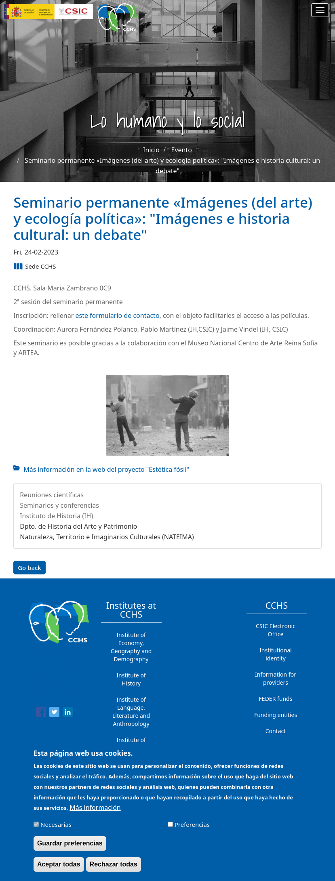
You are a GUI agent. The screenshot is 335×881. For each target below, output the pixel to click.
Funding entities (275, 715)
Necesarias (56, 830)
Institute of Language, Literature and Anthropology (131, 712)
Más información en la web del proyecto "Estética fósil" (106, 469)
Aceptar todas (58, 869)
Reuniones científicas (52, 494)
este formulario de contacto (117, 315)
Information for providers (275, 678)
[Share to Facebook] (41, 713)
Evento (181, 149)
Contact (275, 731)
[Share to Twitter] (54, 713)
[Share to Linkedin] (68, 713)
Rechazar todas (113, 869)
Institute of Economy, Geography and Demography (131, 647)
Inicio (151, 149)
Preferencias (192, 830)
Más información (95, 812)
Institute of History (130, 679)
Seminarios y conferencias (59, 505)
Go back (29, 568)
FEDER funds (276, 698)
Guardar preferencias (70, 848)
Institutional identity (275, 654)
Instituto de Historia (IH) (56, 515)
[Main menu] (320, 10)
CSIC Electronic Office (275, 630)
